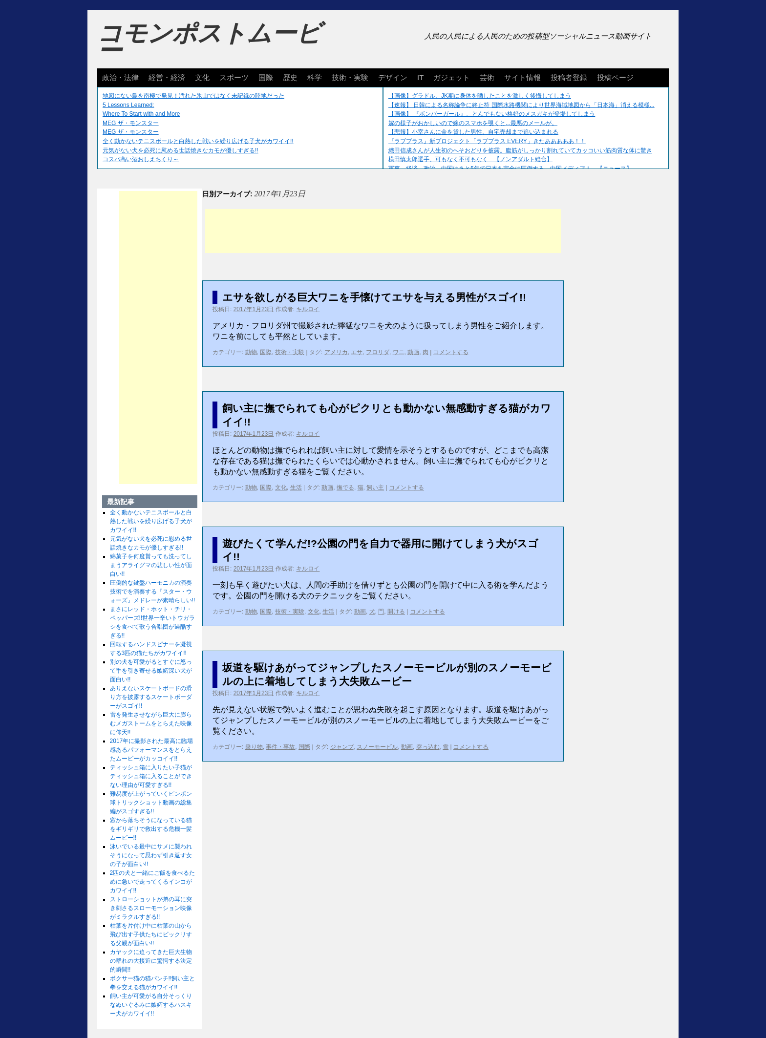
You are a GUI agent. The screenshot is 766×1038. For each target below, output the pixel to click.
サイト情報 (522, 77)
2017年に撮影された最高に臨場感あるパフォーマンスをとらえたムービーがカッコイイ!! (151, 750)
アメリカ (336, 352)
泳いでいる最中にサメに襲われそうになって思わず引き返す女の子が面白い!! (151, 855)
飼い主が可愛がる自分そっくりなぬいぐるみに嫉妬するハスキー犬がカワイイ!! (151, 1005)
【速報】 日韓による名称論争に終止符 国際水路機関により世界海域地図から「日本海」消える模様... (521, 105)
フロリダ (377, 352)
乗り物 (254, 746)
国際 (265, 77)
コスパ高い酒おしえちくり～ (141, 159)
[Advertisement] (383, 231)
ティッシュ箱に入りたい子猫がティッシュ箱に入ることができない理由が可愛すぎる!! (151, 776)
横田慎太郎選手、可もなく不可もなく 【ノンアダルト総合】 (470, 159)
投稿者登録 (569, 77)
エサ (356, 352)
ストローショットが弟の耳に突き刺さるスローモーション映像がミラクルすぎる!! (151, 908)
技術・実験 (350, 77)
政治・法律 (120, 77)
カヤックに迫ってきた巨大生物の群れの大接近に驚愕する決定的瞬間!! (151, 961)
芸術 (487, 77)
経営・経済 (167, 77)
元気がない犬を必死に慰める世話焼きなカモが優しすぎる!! (180, 150)
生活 (296, 487)
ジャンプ (342, 746)
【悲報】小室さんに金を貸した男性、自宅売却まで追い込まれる (473, 131)
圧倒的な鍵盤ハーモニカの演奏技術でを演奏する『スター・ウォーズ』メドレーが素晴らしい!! (152, 591)
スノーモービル (377, 746)
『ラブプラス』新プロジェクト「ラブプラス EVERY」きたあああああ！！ (487, 141)
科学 (314, 77)
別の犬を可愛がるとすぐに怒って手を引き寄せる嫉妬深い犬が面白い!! (151, 670)
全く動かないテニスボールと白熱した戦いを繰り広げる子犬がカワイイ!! (198, 141)
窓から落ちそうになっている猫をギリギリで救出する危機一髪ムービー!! (151, 829)
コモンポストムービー (209, 42)
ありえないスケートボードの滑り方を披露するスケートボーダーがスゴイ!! (151, 697)
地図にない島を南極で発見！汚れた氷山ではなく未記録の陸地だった (193, 95)
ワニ (398, 352)
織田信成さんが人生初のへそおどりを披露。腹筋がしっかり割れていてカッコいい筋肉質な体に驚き (520, 150)
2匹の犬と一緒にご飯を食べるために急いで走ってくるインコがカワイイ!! (152, 881)
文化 (202, 77)
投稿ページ (615, 77)
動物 (251, 352)
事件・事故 (280, 746)
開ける (396, 611)
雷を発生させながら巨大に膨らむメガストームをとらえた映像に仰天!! (151, 723)
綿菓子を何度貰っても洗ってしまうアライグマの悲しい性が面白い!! (151, 565)
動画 (413, 352)
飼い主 (375, 487)
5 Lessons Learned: (128, 105)
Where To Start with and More (141, 113)
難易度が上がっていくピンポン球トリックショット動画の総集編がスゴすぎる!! (151, 802)
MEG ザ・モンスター (131, 123)
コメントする (450, 352)
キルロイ (307, 309)
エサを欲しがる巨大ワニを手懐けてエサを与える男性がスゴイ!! (374, 297)
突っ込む (428, 746)
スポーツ (234, 77)
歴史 (290, 77)
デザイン (392, 77)
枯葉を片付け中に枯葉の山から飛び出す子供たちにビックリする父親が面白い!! (151, 934)
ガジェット (451, 77)
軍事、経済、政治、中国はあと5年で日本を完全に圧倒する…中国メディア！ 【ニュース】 (510, 168)
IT (420, 77)
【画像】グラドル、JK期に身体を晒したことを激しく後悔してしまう (479, 95)
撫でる (345, 487)
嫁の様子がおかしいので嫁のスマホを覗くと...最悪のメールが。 (472, 123)
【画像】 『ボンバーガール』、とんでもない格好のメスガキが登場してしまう (491, 113)
